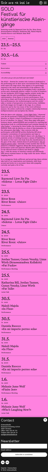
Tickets (24, 64)
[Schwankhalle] (15, 3)
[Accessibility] (40, 2)
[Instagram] (3, 462)
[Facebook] (7, 462)
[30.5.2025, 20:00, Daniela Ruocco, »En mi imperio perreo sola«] (24, 325)
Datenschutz (12, 468)
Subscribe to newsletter (24, 454)
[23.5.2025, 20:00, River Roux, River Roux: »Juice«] (24, 198)
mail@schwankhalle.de (9, 434)
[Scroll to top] (45, 420)
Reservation (24, 68)
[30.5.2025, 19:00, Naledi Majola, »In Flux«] (24, 305)
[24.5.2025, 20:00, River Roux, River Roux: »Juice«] (24, 239)
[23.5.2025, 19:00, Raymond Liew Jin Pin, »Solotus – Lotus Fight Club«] (24, 178)
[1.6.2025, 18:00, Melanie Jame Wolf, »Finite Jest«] (24, 386)
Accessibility (24, 73)
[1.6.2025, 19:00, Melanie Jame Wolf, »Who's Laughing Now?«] (24, 406)
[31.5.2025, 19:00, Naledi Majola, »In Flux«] (24, 346)
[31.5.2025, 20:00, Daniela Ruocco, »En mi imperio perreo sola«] (24, 366)
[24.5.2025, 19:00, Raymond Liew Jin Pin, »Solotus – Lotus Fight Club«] (24, 218)
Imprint (4, 468)
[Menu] (45, 2)
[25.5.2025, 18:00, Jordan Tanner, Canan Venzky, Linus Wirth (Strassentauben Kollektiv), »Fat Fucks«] (24, 260)
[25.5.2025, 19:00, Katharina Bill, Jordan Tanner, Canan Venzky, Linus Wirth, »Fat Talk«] (24, 283)
